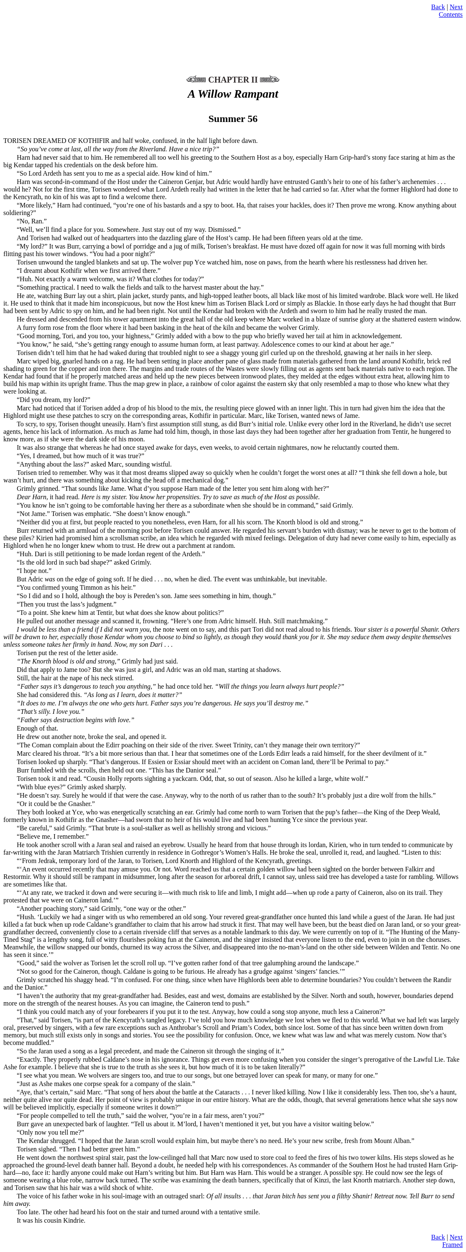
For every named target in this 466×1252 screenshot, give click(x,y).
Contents (451, 14)
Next (456, 6)
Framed (452, 1244)
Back (438, 6)
